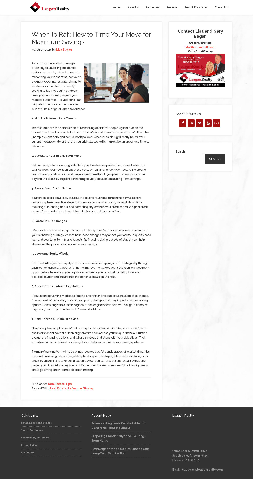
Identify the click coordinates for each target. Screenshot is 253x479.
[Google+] (216, 123)
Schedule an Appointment (36, 423)
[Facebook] (182, 123)
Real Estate (58, 388)
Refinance (75, 388)
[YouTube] (208, 123)
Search (180, 151)
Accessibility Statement (35, 437)
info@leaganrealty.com (200, 47)
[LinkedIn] (191, 123)
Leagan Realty (52, 7)
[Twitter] (199, 123)
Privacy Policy (29, 445)
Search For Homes (32, 430)
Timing (88, 388)
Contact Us (27, 452)
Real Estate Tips (60, 384)
